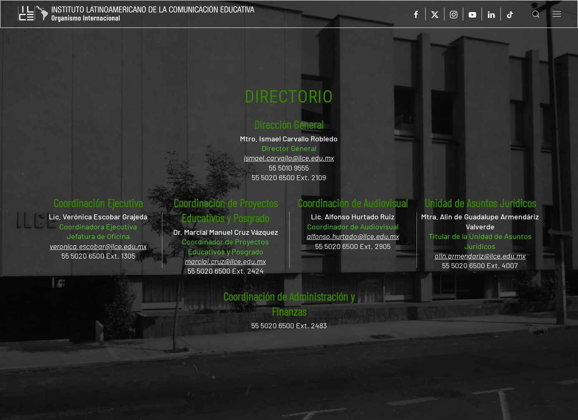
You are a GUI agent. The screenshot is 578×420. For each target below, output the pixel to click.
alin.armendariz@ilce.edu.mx (479, 255)
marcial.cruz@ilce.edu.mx (225, 261)
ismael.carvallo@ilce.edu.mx (289, 157)
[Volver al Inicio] (136, 14)
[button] (529, 14)
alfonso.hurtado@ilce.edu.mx (353, 236)
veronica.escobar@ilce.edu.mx (98, 246)
